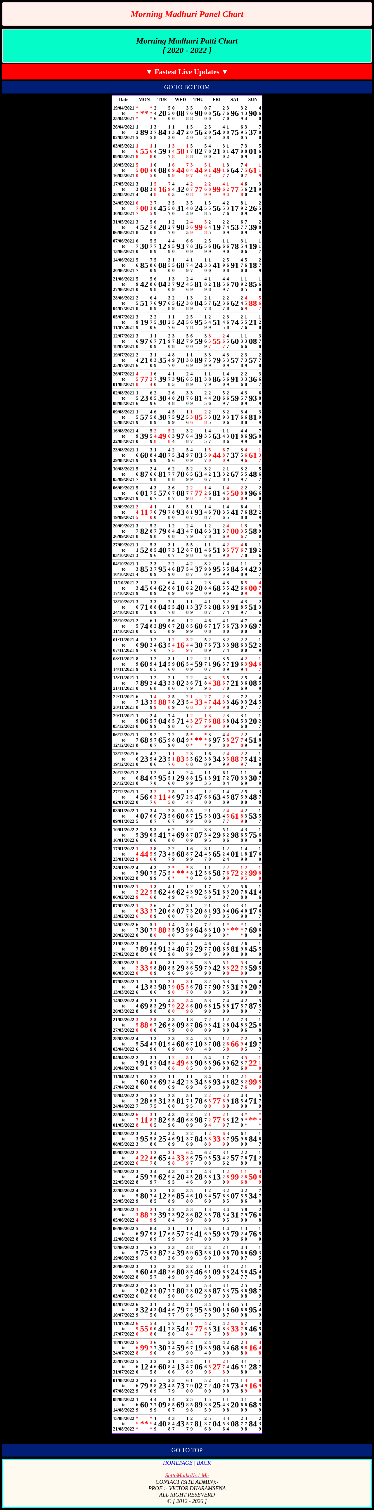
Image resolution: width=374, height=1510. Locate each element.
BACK (204, 1463)
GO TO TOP (187, 1450)
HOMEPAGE (178, 1463)
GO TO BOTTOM (187, 87)
